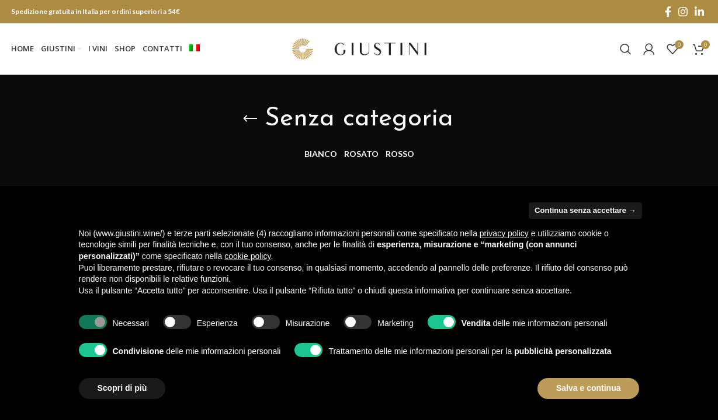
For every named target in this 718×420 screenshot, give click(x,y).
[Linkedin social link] (699, 11)
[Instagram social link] (683, 11)
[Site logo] (359, 48)
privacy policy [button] (504, 233)
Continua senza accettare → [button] (585, 210)
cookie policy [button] (247, 256)
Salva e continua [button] (588, 388)
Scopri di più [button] (122, 388)
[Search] (625, 49)
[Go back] (250, 120)
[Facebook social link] (668, 11)
